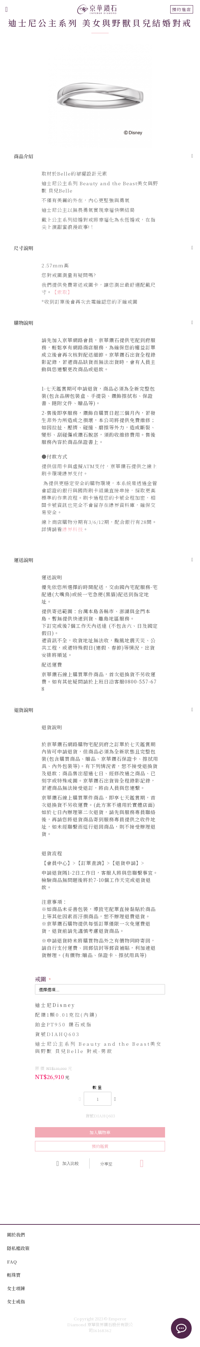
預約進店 (181, 9)
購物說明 (23, 322)
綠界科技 (72, 529)
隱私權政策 (18, 1248)
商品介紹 (23, 156)
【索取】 (62, 291)
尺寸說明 (23, 247)
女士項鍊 (16, 1288)
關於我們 (16, 1234)
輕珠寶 (13, 1275)
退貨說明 (23, 709)
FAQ (12, 1261)
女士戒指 (16, 1301)
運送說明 (23, 559)
